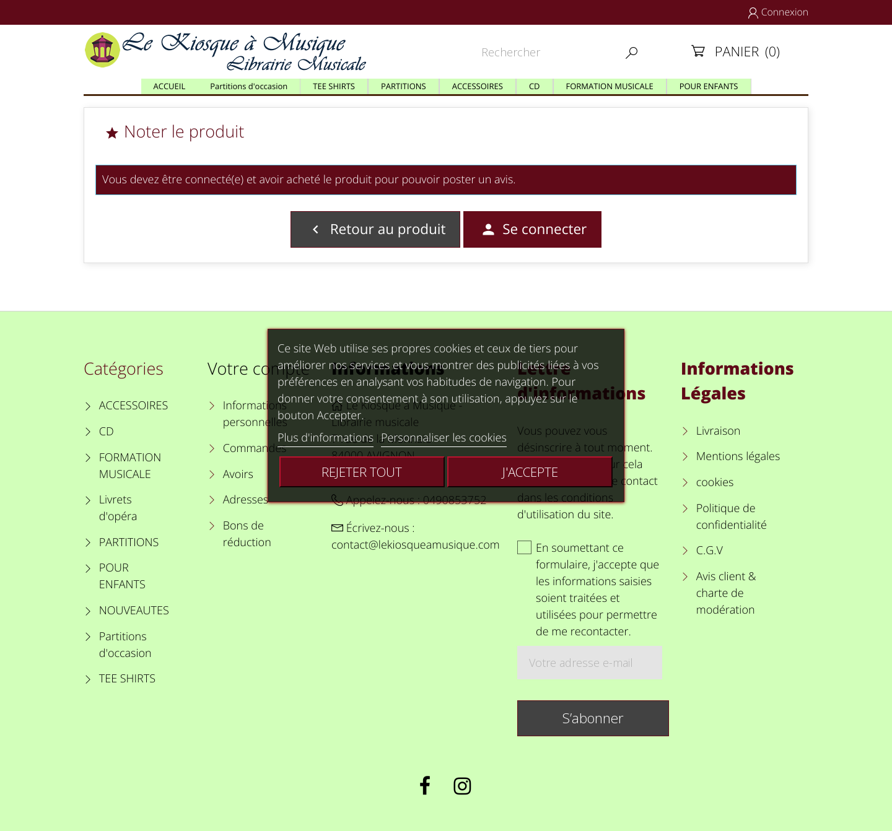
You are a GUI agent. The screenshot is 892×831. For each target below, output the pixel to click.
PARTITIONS (129, 542)
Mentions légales (738, 456)
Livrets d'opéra (118, 508)
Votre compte (259, 368)
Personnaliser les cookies (444, 437)
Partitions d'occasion (125, 645)
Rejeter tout (361, 472)
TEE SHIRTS (127, 678)
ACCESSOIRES (133, 405)
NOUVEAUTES (134, 610)
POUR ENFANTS (122, 576)
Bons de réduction (247, 534)
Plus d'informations (326, 437)
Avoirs (238, 474)
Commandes (255, 448)
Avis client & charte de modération (726, 593)
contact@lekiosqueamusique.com (415, 544)
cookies (715, 482)
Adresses (245, 499)
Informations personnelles (255, 414)
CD (106, 431)
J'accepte (530, 472)
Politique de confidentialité (731, 517)
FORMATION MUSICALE (130, 466)
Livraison (718, 431)
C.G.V (709, 550)
